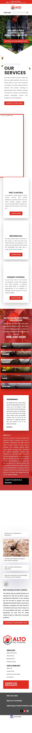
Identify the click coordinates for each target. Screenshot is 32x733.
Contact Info (10, 671)
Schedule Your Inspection (16, 41)
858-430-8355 (16, 337)
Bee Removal (11, 659)
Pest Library (10, 677)
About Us (9, 668)
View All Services (12, 653)
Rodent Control (11, 662)
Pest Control (10, 656)
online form (10, 115)
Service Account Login (13, 674)
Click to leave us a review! (13, 481)
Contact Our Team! (14, 103)
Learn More (16, 213)
